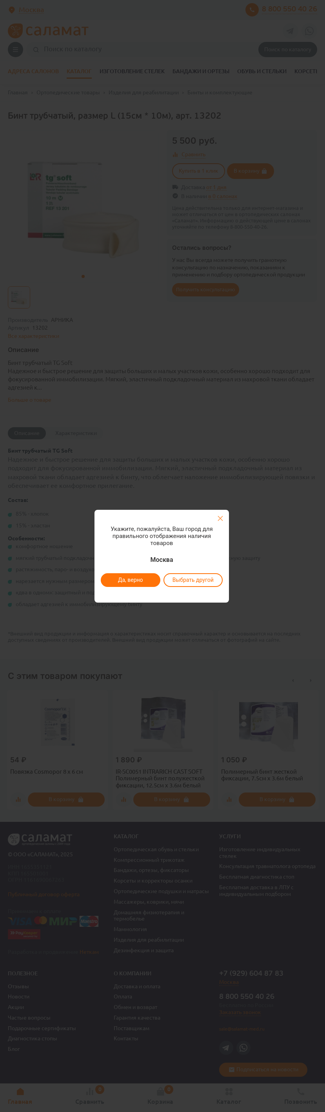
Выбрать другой (193, 580)
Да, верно (130, 580)
